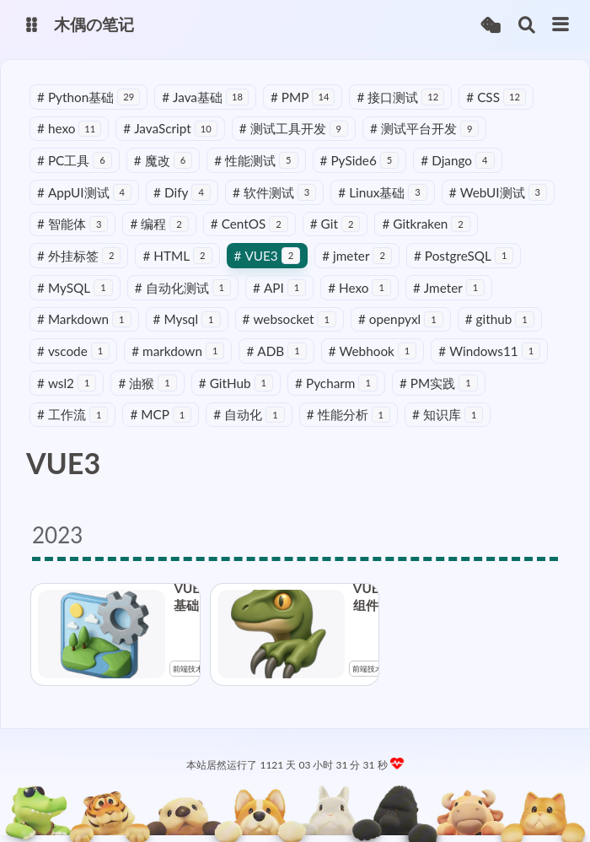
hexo (69, 128)
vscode (73, 351)
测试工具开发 (293, 128)
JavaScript (170, 128)
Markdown (84, 319)
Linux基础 (382, 192)
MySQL (75, 288)
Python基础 (88, 97)
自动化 (248, 414)
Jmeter (449, 288)
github (499, 319)
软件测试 (274, 192)
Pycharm (336, 383)
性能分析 (348, 414)
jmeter (357, 256)
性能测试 (256, 160)
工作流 (72, 414)
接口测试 (400, 97)
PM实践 (439, 383)
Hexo (359, 288)
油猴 (147, 383)
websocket (289, 319)
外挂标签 (79, 256)
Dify (182, 192)
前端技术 (188, 668)
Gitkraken (425, 223)
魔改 (163, 160)
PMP (303, 97)
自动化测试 (183, 288)
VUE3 (267, 256)
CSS (496, 97)
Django (457, 160)
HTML (177, 256)
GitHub (236, 383)
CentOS (249, 223)
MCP (160, 414)
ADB (276, 351)
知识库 (447, 414)
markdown (177, 351)
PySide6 (360, 160)
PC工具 (74, 160)
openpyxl (400, 319)
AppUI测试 (84, 192)
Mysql (187, 319)
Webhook (373, 351)
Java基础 (205, 97)
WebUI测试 (498, 192)
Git (335, 223)
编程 (159, 223)
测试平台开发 (424, 128)
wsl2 (66, 383)
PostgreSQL (463, 256)
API (279, 288)
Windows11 (489, 351)
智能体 (72, 223)
